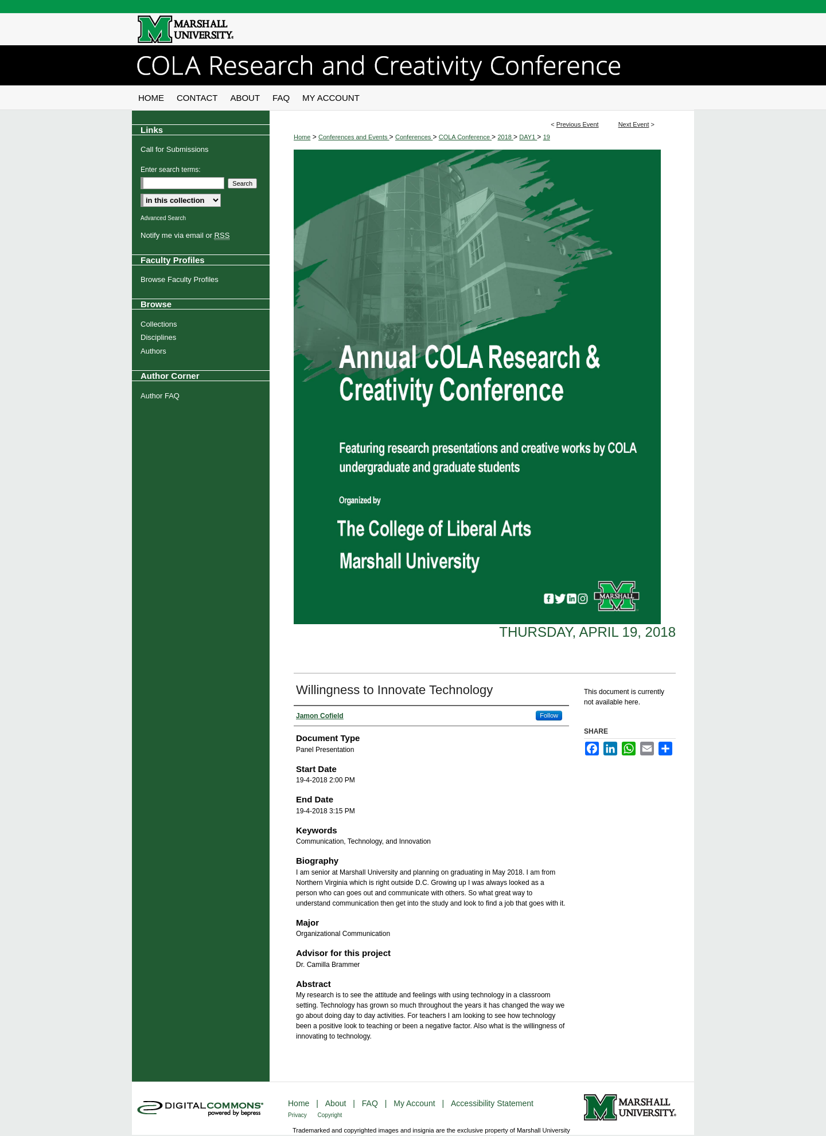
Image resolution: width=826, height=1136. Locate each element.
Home (302, 137)
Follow (549, 715)
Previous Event (577, 124)
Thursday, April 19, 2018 (587, 632)
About (336, 1103)
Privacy (298, 1115)
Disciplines (158, 337)
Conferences (414, 137)
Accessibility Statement (492, 1103)
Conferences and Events (353, 137)
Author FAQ (160, 395)
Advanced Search (163, 218)
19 (546, 137)
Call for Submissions (175, 149)
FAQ (371, 1103)
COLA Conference (465, 137)
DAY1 (528, 137)
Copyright (330, 1115)
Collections (159, 324)
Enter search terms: (171, 170)
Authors (153, 351)
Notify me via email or (185, 235)
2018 (505, 137)
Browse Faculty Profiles (180, 279)
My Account (415, 1103)
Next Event (633, 124)
